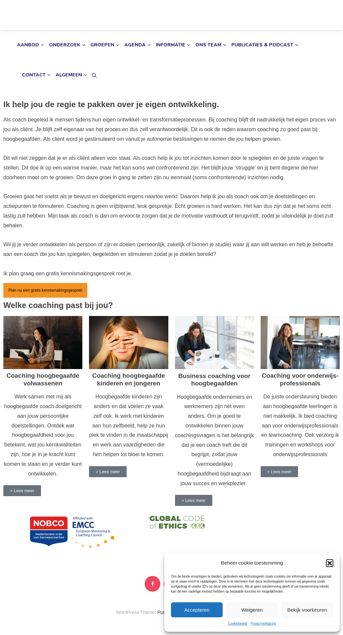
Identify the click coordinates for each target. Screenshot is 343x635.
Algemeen (69, 75)
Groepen (102, 45)
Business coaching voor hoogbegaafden (214, 379)
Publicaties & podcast (262, 45)
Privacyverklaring (263, 623)
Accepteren (197, 610)
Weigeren (252, 610)
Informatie (170, 45)
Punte (163, 612)
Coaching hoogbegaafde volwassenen (43, 379)
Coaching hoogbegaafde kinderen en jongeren (128, 379)
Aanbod (28, 45)
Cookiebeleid (237, 623)
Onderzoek (64, 45)
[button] (329, 563)
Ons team (208, 45)
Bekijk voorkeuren (307, 610)
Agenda (135, 45)
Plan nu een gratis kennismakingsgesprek (45, 290)
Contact (34, 75)
